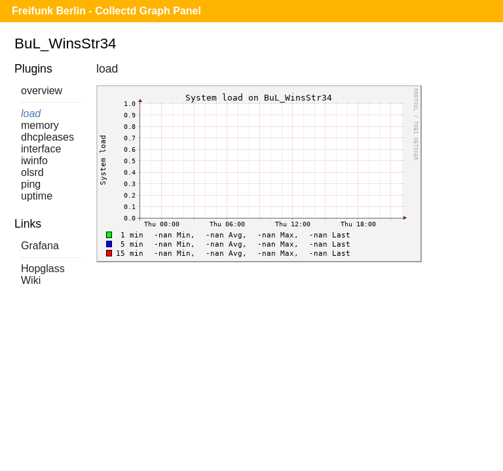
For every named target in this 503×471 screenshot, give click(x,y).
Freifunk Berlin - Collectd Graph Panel (106, 10)
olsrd (32, 172)
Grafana (40, 245)
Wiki (31, 280)
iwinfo (34, 160)
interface (41, 148)
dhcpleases (47, 137)
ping (31, 184)
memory (40, 125)
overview (41, 90)
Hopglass (43, 268)
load (31, 113)
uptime (36, 195)
